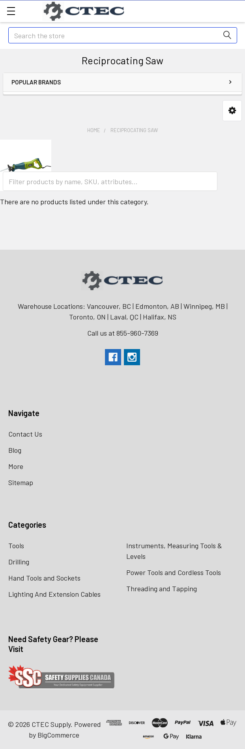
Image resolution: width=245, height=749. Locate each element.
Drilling (18, 561)
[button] (232, 110)
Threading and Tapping (161, 588)
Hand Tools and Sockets (44, 577)
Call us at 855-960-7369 (122, 333)
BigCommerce (58, 734)
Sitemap (20, 482)
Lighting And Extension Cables (54, 594)
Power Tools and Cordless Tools (173, 572)
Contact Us (25, 434)
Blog (14, 450)
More (15, 466)
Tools (16, 545)
